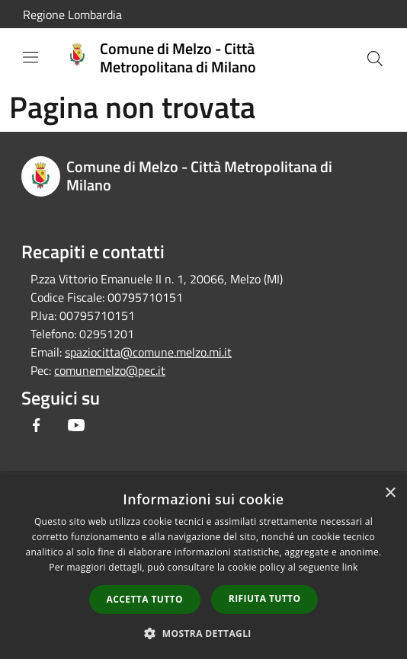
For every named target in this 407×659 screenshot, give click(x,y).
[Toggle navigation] (30, 57)
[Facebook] (36, 425)
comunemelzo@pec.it (109, 370)
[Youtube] (76, 425)
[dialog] (203, 568)
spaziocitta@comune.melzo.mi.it (148, 352)
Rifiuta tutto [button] (265, 598)
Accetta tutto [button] (145, 599)
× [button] (390, 493)
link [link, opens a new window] (350, 567)
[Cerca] (375, 59)
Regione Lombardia (72, 14)
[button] (203, 633)
